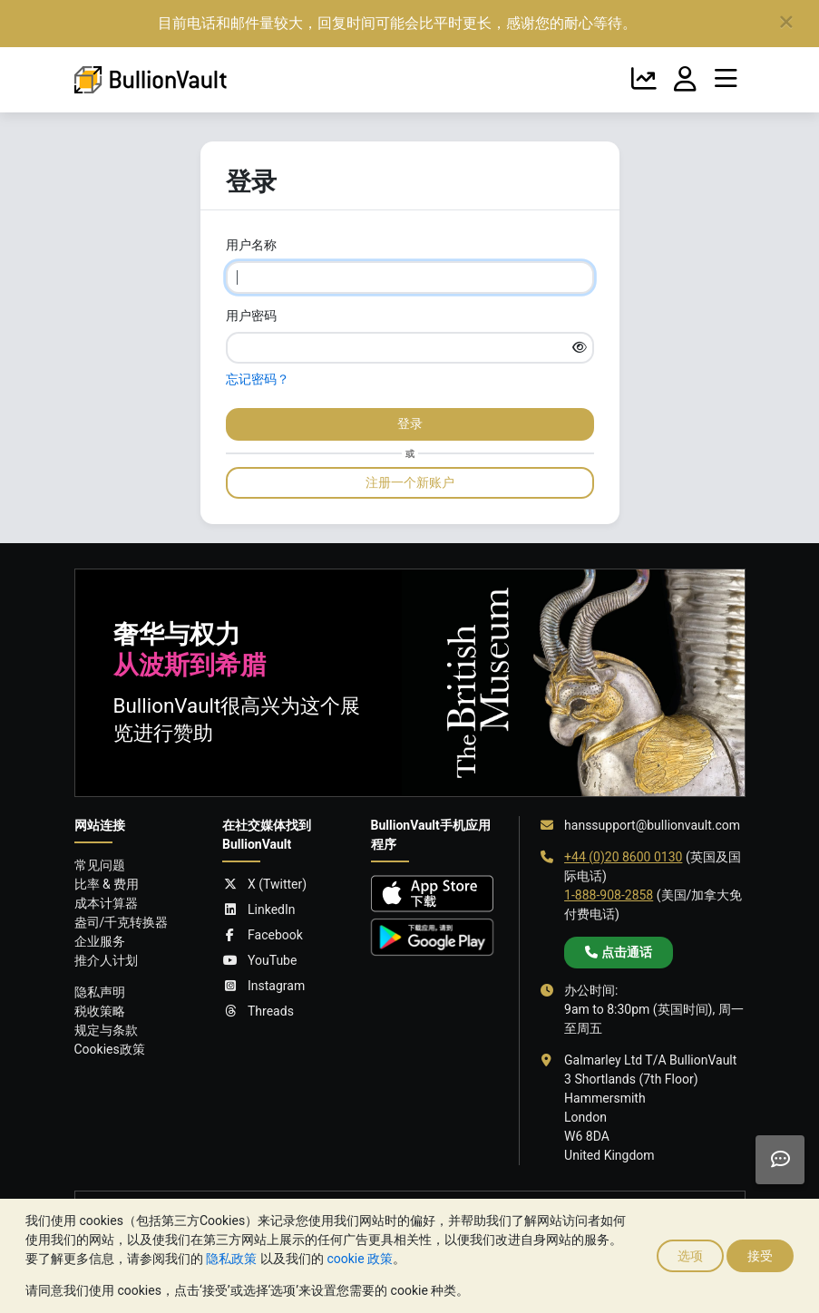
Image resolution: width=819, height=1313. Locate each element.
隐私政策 (231, 1258)
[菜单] (726, 80)
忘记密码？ (257, 379)
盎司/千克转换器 (121, 922)
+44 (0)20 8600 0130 (623, 857)
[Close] (786, 22)
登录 (410, 423)
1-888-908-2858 (608, 895)
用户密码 (251, 315)
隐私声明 (99, 992)
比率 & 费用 (107, 884)
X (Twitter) (264, 884)
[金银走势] (644, 80)
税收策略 (99, 1011)
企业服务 (99, 941)
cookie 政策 (360, 1258)
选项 (690, 1256)
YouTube (259, 960)
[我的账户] (685, 80)
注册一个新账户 (410, 482)
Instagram (263, 986)
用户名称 (251, 245)
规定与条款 (106, 1030)
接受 (760, 1256)
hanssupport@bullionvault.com (652, 825)
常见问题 (99, 865)
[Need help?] (780, 1159)
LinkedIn (259, 909)
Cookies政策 (109, 1049)
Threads (258, 1011)
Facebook (262, 935)
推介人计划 (106, 960)
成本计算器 (106, 903)
